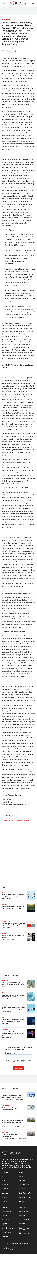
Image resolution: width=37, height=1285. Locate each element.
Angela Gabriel (19, 1099)
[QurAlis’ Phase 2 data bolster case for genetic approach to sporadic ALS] (31, 1021)
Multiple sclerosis (22, 821)
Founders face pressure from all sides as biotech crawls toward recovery (13, 1008)
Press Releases (6, 19)
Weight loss (6, 921)
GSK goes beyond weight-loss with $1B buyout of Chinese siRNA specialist (13, 924)
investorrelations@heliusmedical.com (14, 805)
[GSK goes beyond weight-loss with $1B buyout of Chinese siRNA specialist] (31, 925)
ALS (3, 1017)
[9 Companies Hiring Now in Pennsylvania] (31, 1133)
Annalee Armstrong (6, 1011)
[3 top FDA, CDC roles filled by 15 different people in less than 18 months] (31, 984)
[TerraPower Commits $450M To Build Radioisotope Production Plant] (31, 1119)
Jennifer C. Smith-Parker (8, 939)
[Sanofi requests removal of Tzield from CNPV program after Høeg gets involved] (31, 895)
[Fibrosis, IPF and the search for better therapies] (31, 937)
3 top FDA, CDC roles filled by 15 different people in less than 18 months (13, 983)
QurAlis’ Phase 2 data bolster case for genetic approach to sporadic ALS (12, 1020)
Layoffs (4, 1093)
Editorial (5, 980)
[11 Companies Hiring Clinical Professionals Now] (31, 1107)
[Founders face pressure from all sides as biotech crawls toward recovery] (31, 1008)
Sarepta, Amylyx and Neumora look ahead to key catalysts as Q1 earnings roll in (13, 1033)
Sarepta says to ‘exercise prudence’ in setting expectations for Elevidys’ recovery (13, 908)
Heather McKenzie (6, 898)
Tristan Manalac (6, 912)
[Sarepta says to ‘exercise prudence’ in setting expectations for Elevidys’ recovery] (31, 908)
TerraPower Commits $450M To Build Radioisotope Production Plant (12, 1122)
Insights (4, 933)
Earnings (5, 904)
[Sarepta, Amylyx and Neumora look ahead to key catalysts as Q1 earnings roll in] (31, 1033)
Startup (4, 1005)
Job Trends (5, 1105)
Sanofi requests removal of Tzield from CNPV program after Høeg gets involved (13, 895)
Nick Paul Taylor (21, 1126)
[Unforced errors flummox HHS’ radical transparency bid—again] (31, 996)
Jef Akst (3, 986)
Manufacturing (7, 1118)
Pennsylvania (8, 821)
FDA (3, 892)
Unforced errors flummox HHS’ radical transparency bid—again (13, 995)
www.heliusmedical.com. (13, 627)
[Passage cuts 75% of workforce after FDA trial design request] (31, 1094)
